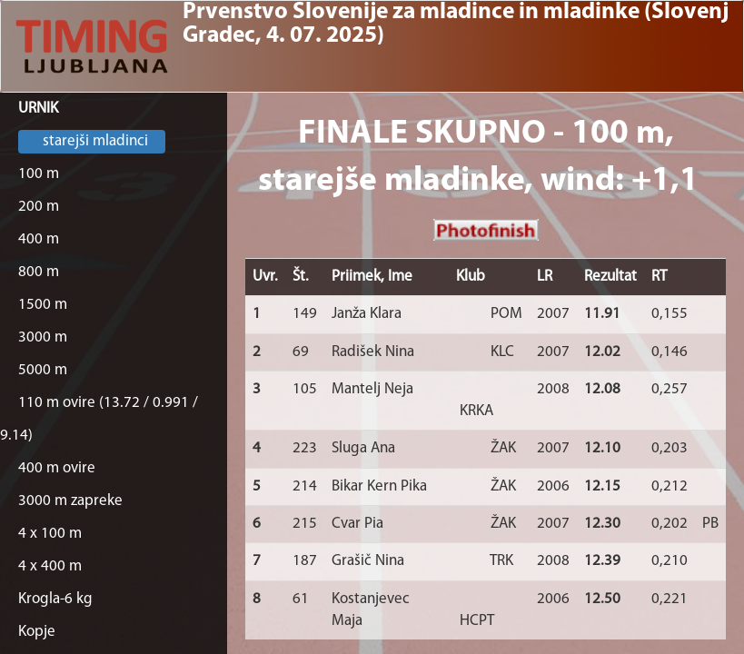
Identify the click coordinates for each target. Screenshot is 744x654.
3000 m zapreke (70, 501)
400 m (38, 239)
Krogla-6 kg (55, 599)
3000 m (42, 337)
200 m (38, 206)
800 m (38, 272)
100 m (38, 174)
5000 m (42, 370)
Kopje (36, 631)
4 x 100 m (50, 533)
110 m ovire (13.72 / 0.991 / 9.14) (99, 419)
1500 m (42, 304)
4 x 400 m (50, 566)
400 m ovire (56, 468)
